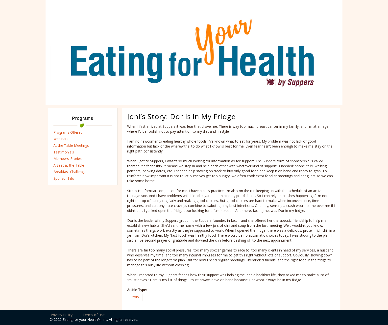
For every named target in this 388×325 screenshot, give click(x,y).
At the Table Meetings (71, 145)
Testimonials (63, 152)
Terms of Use (94, 314)
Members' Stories (67, 158)
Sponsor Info (63, 178)
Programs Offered (67, 132)
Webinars (60, 138)
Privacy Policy (62, 314)
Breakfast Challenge (69, 171)
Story (135, 297)
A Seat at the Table (68, 165)
